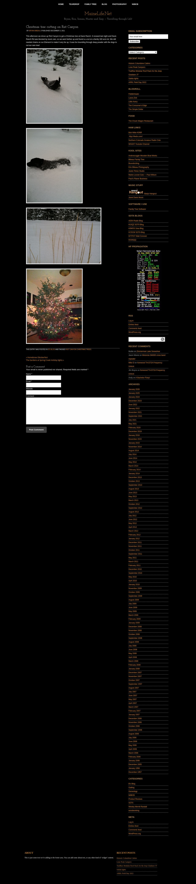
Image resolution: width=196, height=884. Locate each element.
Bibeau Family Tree (136, 159)
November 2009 (134, 588)
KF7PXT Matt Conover (137, 236)
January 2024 (134, 397)
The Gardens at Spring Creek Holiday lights (45, 360)
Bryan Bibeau (34, 31)
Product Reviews (135, 799)
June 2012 (132, 519)
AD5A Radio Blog (135, 221)
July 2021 (132, 420)
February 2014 (134, 470)
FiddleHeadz (133, 94)
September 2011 (135, 554)
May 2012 (132, 523)
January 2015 (134, 443)
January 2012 (134, 539)
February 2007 (134, 711)
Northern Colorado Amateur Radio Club (144, 140)
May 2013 (132, 496)
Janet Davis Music (135, 197)
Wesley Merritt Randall (137, 807)
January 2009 (134, 623)
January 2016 (134, 435)
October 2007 (134, 680)
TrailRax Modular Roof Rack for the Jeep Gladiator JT (137, 866)
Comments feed (134, 328)
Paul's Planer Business (137, 179)
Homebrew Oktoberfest (37, 357)
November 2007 (134, 676)
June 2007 (132, 695)
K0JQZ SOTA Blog (136, 225)
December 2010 (134, 569)
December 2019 (134, 431)
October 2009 (134, 592)
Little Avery (132, 102)
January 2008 (134, 669)
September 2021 (135, 416)
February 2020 (134, 428)
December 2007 (134, 672)
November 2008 (134, 630)
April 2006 (132, 749)
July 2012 (132, 516)
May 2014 (132, 462)
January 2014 (134, 473)
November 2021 (134, 412)
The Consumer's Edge (137, 105)
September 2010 (135, 573)
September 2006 (135, 730)
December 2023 (134, 401)
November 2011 (134, 546)
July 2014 (132, 454)
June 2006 (132, 741)
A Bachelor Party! (143, 378)
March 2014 (133, 466)
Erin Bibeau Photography (138, 167)
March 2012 (133, 531)
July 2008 (132, 646)
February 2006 (134, 757)
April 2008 (132, 657)
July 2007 (132, 692)
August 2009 (133, 600)
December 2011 (134, 542)
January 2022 (134, 408)
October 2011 (134, 550)
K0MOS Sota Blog (135, 228)
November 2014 (134, 447)
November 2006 (134, 722)
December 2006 (134, 718)
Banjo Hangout (142, 194)
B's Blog (51, 349)
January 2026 (134, 389)
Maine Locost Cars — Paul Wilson (142, 175)
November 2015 (134, 439)
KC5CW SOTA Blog (136, 232)
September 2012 (135, 508)
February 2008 (134, 665)
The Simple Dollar (135, 109)
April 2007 (132, 703)
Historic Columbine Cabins (139, 63)
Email (28, 381)
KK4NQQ (132, 240)
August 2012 (133, 512)
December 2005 (134, 764)
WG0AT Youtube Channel (138, 144)
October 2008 (134, 634)
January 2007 (134, 715)
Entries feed (133, 325)
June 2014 (132, 458)
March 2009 (133, 615)
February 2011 (134, 565)
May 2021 (132, 424)
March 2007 (133, 707)
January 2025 (134, 393)
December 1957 (134, 772)
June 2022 (132, 405)
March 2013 (133, 500)
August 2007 (133, 688)
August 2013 (133, 489)
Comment (30, 396)
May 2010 (132, 577)
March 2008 (133, 661)
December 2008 (134, 627)
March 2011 (133, 561)
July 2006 (132, 738)
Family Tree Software (137, 209)
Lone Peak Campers (136, 67)
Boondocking (133, 163)
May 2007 (132, 699)
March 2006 (133, 753)
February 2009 (134, 619)
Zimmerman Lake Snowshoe (148, 351)
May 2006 (132, 745)
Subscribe (134, 41)
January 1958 (134, 768)
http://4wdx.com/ (135, 136)
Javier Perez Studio (136, 171)
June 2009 (132, 607)
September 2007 (135, 684)
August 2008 (133, 642)
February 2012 (134, 535)
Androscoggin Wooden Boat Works (142, 156)
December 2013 (134, 477)
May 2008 (132, 653)
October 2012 (134, 504)
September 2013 (135, 485)
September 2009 (135, 596)
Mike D (131, 363)
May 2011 (132, 558)
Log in (131, 321)
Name (28, 374)
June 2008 (132, 650)
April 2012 (132, 527)
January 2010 (134, 584)
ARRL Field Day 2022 (137, 82)
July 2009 (132, 604)
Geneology (132, 791)
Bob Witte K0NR (135, 133)
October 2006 (134, 726)
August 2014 (133, 451)
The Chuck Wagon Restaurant (140, 121)
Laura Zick (132, 98)
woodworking (133, 810)
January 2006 (134, 761)
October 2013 (134, 481)
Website (29, 389)
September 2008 (135, 638)
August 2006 (133, 734)
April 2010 (132, 581)
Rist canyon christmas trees (78, 349)
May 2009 (132, 611)
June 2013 (132, 493)
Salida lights (133, 78)
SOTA (130, 803)
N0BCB (131, 795)
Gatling (131, 787)
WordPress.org (134, 332)
